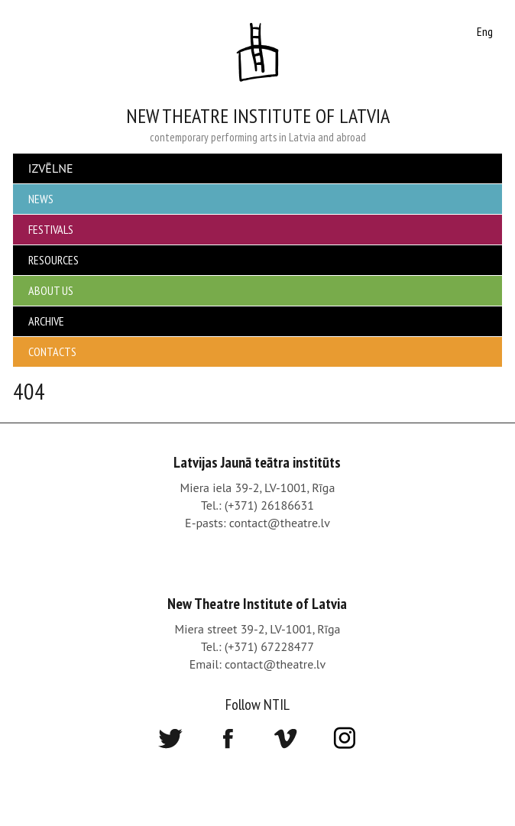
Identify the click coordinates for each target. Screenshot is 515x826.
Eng (485, 31)
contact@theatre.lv (279, 522)
